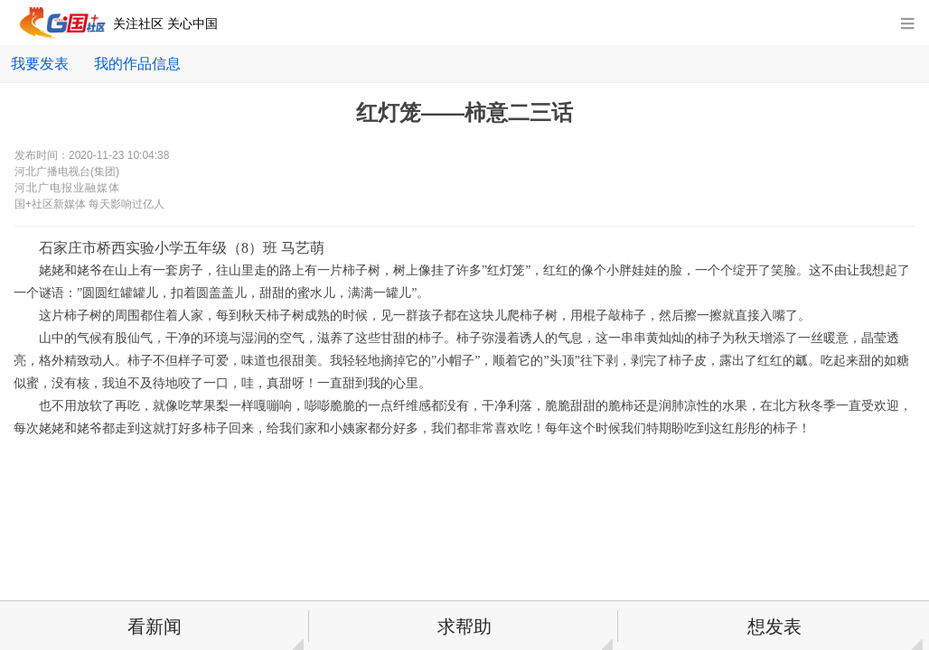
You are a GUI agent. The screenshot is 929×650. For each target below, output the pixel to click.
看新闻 (154, 626)
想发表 (774, 626)
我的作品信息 (137, 63)
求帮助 (464, 626)
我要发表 (40, 63)
